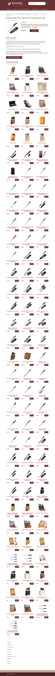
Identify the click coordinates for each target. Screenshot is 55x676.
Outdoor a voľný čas (11, 656)
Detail (17, 78)
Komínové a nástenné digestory (24, 9)
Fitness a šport (10, 647)
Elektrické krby (14, 9)
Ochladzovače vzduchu (35, 9)
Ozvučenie (9, 658)
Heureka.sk (9, 649)
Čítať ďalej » (35, 27)
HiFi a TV (9, 651)
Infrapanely (9, 9)
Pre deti (8, 661)
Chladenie (9, 642)
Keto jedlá (9, 654)
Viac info (34, 30)
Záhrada (9, 663)
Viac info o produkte (14, 57)
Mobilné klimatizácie (44, 9)
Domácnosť (9, 644)
